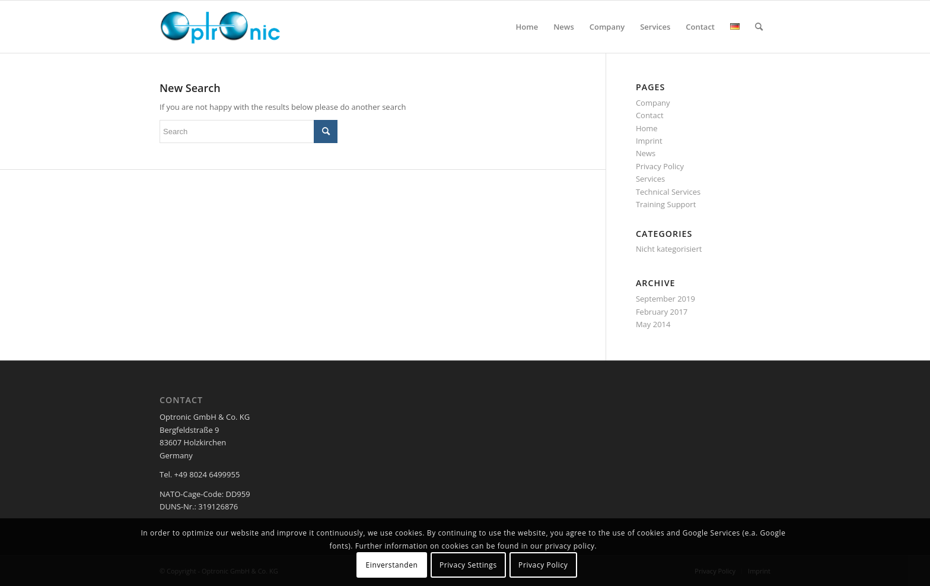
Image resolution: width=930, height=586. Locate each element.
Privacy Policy (660, 166)
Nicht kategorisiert (669, 248)
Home (647, 128)
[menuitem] (527, 27)
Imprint (649, 140)
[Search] (758, 27)
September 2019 (665, 298)
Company (653, 102)
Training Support (666, 204)
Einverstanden (392, 565)
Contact (650, 115)
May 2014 (653, 324)
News (645, 153)
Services (650, 178)
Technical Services (668, 191)
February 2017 (661, 311)
